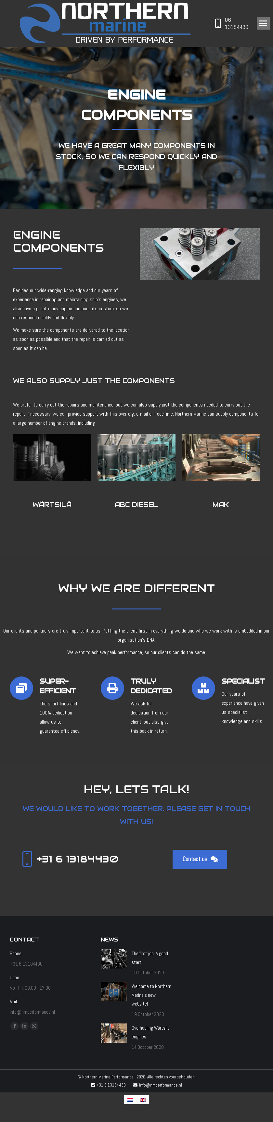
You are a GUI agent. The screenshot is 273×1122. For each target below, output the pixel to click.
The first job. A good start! (150, 957)
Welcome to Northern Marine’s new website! (151, 995)
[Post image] (114, 958)
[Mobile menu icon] (263, 23)
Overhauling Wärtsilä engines (151, 1032)
